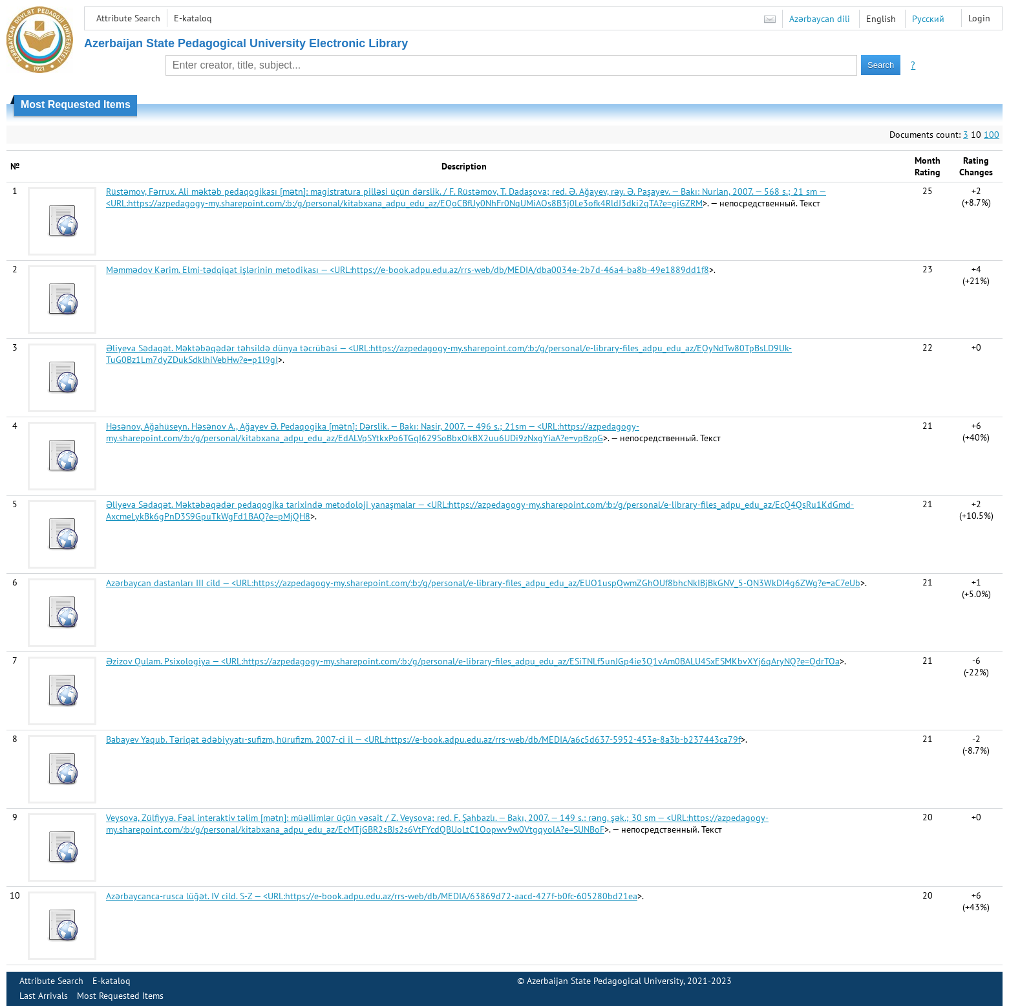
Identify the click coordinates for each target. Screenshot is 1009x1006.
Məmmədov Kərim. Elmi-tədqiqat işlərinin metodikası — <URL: (229, 270)
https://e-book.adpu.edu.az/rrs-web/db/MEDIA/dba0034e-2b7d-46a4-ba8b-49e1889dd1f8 (530, 270)
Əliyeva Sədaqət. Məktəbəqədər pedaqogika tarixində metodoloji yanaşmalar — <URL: (277, 504)
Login (979, 18)
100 (991, 134)
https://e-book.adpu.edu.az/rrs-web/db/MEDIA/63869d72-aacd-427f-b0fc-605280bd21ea (461, 896)
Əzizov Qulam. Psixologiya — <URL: (174, 661)
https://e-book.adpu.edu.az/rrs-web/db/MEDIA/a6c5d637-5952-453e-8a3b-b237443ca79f (563, 739)
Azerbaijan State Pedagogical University (605, 981)
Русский (928, 19)
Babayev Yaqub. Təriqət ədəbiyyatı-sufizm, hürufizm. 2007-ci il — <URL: (246, 739)
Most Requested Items (120, 995)
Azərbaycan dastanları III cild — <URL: (179, 583)
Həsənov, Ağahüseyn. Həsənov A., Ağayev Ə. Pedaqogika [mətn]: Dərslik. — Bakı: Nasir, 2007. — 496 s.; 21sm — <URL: (332, 426)
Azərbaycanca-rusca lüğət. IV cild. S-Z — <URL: (195, 896)
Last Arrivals (43, 995)
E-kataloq (193, 18)
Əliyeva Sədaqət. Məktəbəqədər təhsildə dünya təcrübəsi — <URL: (238, 348)
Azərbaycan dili (819, 19)
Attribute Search (128, 18)
